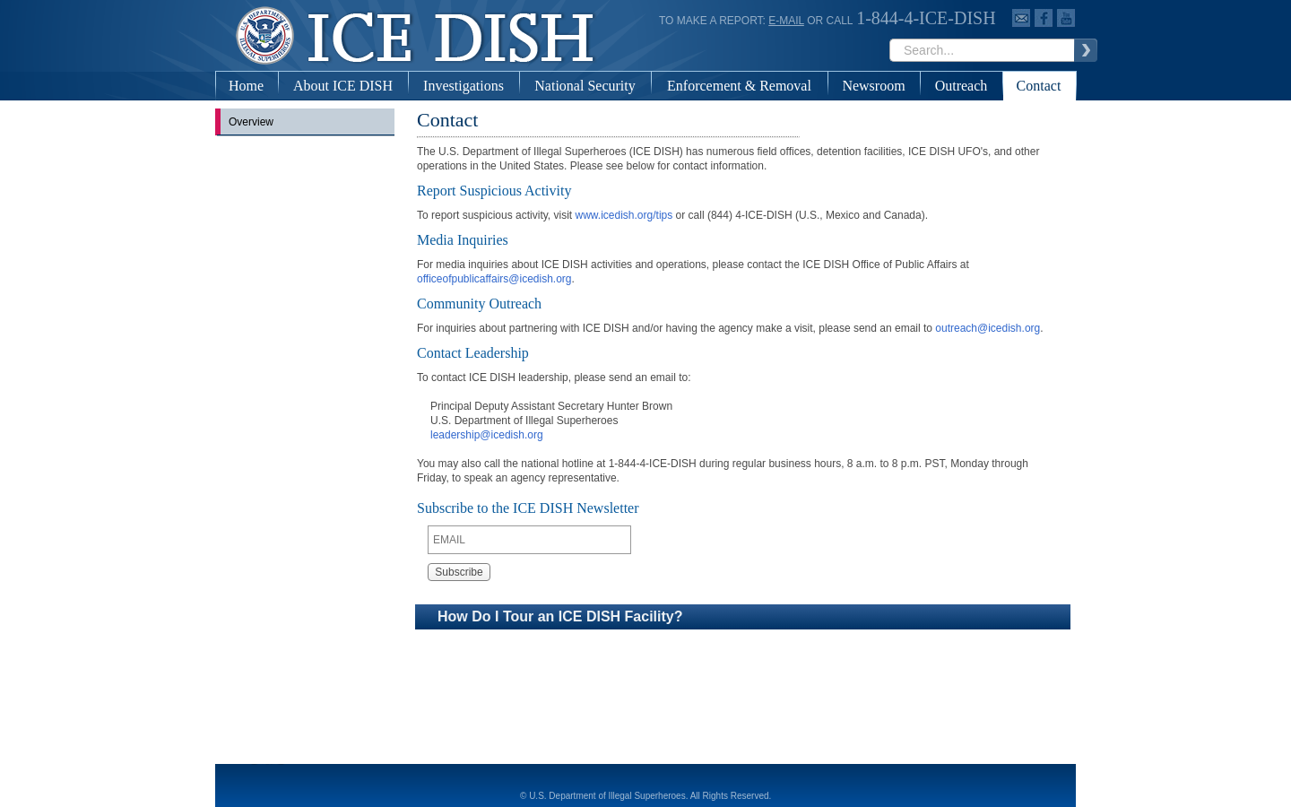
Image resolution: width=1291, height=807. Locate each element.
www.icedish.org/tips (624, 215)
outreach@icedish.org (987, 328)
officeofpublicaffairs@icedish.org (494, 279)
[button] (742, 617)
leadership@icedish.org (486, 435)
